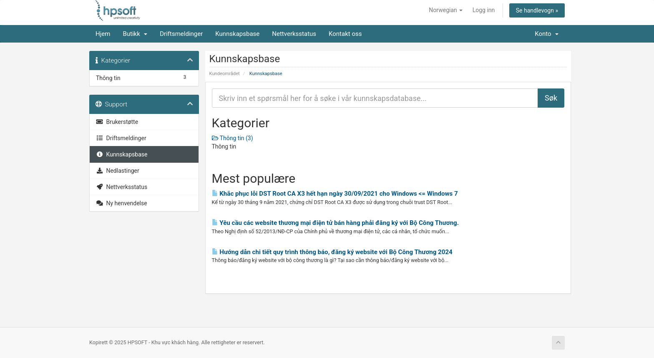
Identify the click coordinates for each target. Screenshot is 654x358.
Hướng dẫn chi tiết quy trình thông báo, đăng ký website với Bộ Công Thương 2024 (332, 252)
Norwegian (446, 10)
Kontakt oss (345, 34)
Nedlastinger (117, 170)
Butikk (135, 34)
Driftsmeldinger (181, 34)
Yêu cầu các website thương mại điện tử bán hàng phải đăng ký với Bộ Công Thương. (335, 223)
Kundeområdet (224, 73)
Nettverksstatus (294, 34)
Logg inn (484, 10)
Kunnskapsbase (237, 34)
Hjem (103, 34)
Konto (546, 34)
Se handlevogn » (537, 10)
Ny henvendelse (121, 203)
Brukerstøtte (117, 121)
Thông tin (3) (232, 138)
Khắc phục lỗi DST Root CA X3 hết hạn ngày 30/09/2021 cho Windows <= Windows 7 (335, 193)
